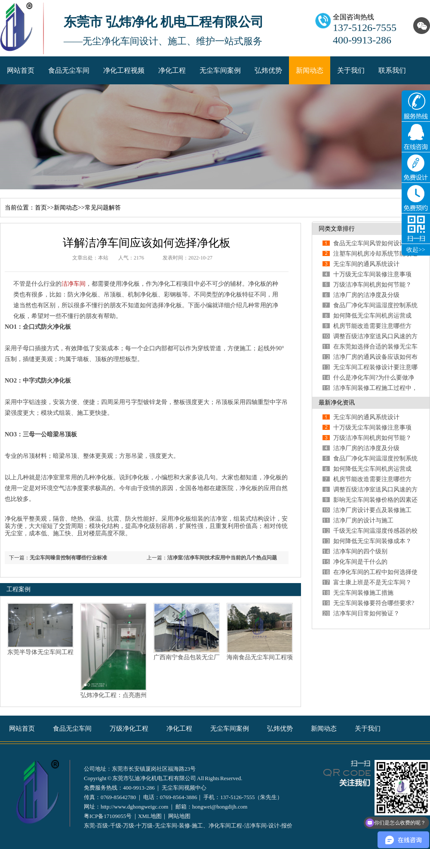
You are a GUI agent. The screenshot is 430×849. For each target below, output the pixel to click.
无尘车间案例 (220, 70)
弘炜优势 (268, 70)
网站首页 (20, 70)
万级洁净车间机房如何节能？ (372, 284)
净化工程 (172, 70)
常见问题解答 (103, 207)
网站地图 (179, 816)
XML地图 (150, 816)
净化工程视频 (123, 70)
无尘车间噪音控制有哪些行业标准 (68, 558)
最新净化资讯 (337, 402)
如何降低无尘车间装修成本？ (372, 541)
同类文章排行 (337, 228)
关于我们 (351, 70)
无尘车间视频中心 (184, 787)
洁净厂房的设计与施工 (363, 520)
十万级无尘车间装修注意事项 (372, 274)
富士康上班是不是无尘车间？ (372, 582)
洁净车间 (73, 284)
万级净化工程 (129, 728)
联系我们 (392, 70)
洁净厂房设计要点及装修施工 (372, 510)
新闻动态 (309, 70)
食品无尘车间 (68, 70)
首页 (41, 207)
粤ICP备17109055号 (108, 816)
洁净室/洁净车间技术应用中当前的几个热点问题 (222, 558)
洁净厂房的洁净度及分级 (366, 295)
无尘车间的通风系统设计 (366, 264)
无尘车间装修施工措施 (363, 593)
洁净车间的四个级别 (360, 551)
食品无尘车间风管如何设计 (369, 243)
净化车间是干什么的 (360, 562)
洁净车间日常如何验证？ (366, 613)
